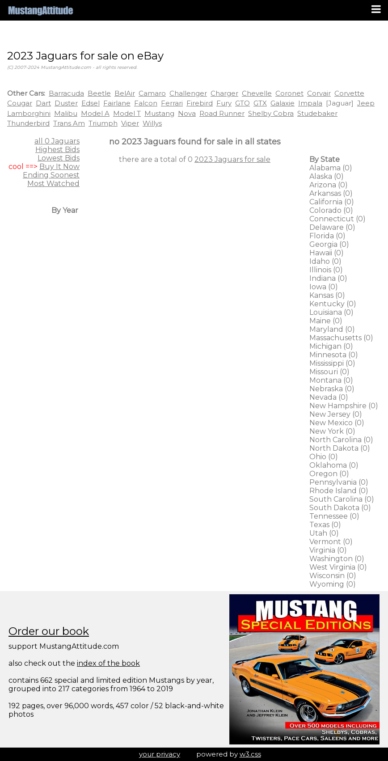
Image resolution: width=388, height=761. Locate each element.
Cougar (19, 103)
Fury (224, 103)
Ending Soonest (51, 175)
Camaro (152, 93)
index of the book (108, 663)
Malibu (65, 113)
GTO (242, 103)
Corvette (349, 93)
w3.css (250, 754)
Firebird (199, 103)
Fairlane (117, 103)
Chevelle (257, 93)
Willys (152, 123)
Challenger (188, 93)
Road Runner (222, 113)
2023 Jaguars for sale (232, 159)
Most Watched (53, 183)
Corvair (319, 93)
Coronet (289, 93)
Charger (224, 93)
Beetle (99, 93)
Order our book (48, 631)
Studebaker (317, 113)
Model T (127, 113)
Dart (43, 103)
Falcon (145, 103)
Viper (130, 123)
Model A (95, 113)
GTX (260, 103)
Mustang (159, 113)
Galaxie (282, 103)
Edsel (90, 103)
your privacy (159, 754)
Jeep (366, 103)
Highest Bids (57, 149)
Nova (187, 113)
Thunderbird (28, 123)
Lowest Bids (59, 158)
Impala (310, 103)
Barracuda (66, 93)
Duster (66, 103)
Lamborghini (29, 113)
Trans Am (69, 123)
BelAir (124, 93)
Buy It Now (59, 166)
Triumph (103, 123)
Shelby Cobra (271, 113)
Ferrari (172, 103)
